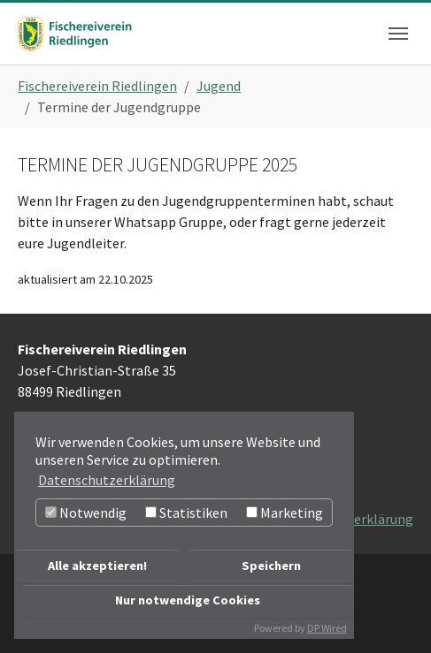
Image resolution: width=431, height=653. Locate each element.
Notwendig (86, 512)
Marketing (284, 512)
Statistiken (186, 512)
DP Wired (327, 627)
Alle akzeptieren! (97, 565)
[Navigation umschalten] (398, 34)
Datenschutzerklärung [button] (106, 480)
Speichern (271, 565)
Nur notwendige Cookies (187, 600)
